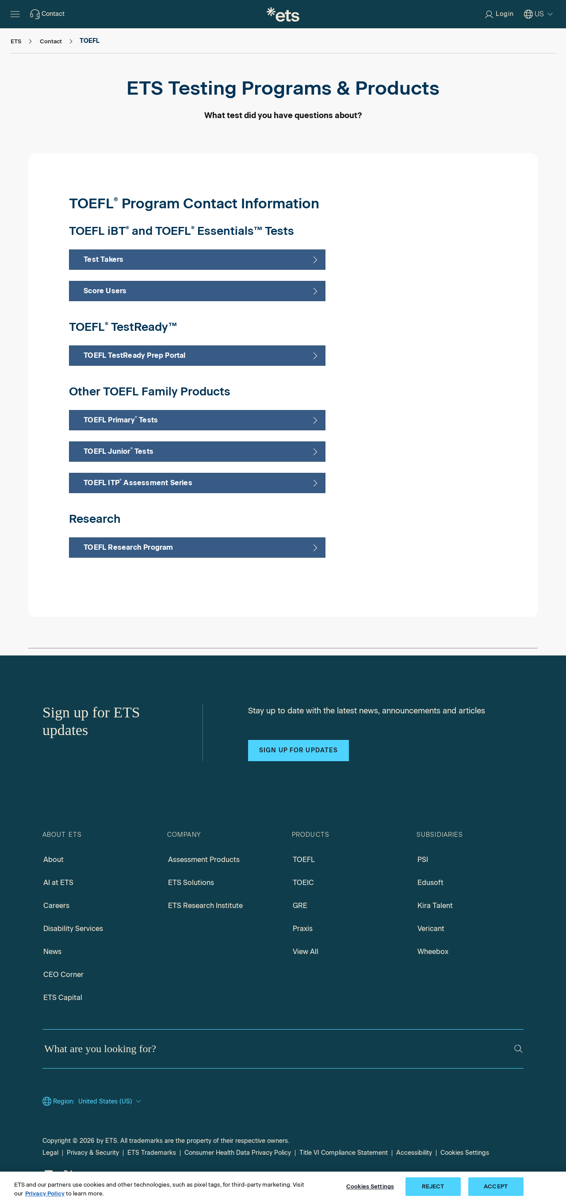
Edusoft (430, 882)
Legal (50, 1153)
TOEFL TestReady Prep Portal (134, 355)
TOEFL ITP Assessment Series (138, 482)
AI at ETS (58, 882)
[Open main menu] (15, 14)
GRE (300, 905)
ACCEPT (496, 1186)
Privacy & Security (93, 1153)
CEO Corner (63, 974)
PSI (422, 859)
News (52, 951)
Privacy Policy (45, 1193)
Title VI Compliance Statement (343, 1153)
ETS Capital (62, 997)
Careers (56, 905)
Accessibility (414, 1153)
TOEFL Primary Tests (122, 419)
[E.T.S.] (283, 14)
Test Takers (104, 259)
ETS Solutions (191, 882)
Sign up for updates (298, 750)
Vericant (430, 928)
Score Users (106, 291)
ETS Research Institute (205, 905)
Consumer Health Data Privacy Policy (237, 1153)
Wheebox (432, 951)
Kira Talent (435, 905)
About (53, 859)
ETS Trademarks (151, 1153)
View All (305, 951)
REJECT (433, 1186)
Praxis (303, 928)
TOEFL (304, 859)
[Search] (518, 1049)
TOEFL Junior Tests (119, 451)
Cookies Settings (464, 1153)
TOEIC (303, 882)
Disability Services (73, 928)
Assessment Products (204, 859)
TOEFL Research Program (128, 547)
